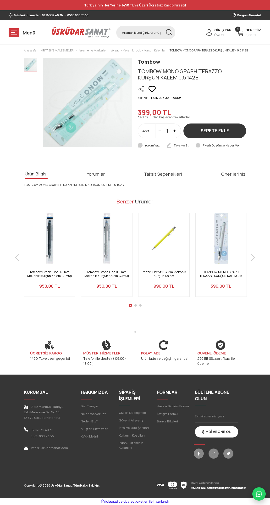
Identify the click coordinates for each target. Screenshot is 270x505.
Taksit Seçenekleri (163, 174)
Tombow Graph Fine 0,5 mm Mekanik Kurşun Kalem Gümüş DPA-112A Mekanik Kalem (49, 274)
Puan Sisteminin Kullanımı (131, 445)
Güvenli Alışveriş (131, 420)
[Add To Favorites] (152, 89)
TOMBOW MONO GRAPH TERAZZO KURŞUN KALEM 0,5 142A (221, 274)
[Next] (253, 257)
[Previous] (17, 257)
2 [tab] (135, 305)
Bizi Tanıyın (89, 406)
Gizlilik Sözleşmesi (133, 412)
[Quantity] (167, 131)
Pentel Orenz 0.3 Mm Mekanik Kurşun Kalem (164, 274)
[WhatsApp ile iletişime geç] (259, 494)
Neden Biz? (89, 421)
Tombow (149, 61)
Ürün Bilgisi (36, 174)
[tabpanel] (49, 258)
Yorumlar (96, 174)
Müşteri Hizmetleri (94, 429)
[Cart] (249, 32)
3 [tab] (140, 305)
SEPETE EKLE (215, 131)
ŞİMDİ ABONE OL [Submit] (216, 431)
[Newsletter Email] (216, 416)
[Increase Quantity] (174, 131)
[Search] (145, 32)
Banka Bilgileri (167, 421)
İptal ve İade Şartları (134, 428)
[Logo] (81, 32)
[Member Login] (217, 32)
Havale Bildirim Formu (173, 406)
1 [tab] (130, 305)
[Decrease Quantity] (159, 131)
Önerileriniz (233, 174)
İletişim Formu (167, 414)
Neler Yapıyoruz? (93, 414)
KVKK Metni (89, 436)
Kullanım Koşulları (132, 435)
